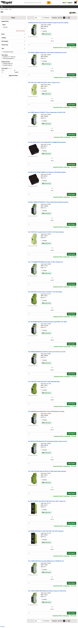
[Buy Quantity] (47, 44)
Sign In (64, 2)
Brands (6, 9)
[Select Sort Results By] (38, 17)
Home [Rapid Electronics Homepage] (2, 9)
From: (3, 70)
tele (45, 28)
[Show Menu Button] (1, 6)
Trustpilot (2, 626)
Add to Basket (71, 44)
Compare (44, 31)
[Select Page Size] (47, 17)
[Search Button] (49, 2)
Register (70, 2)
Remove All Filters (20, 30)
